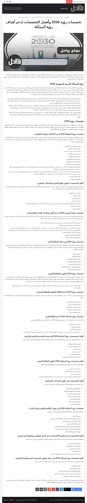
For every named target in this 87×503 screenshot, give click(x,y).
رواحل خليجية (60, 17)
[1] (31, 94)
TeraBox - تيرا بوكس (8, 500)
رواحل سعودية (52, 17)
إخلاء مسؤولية (75, 500)
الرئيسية (66, 17)
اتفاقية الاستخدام (58, 500)
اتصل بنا (51, 500)
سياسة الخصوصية (67, 500)
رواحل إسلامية (64, 8)
